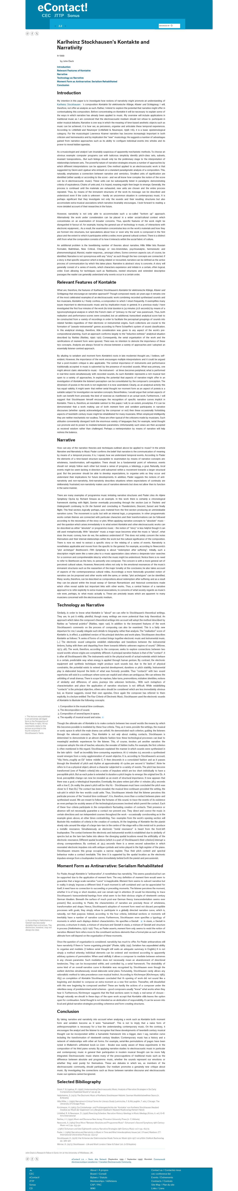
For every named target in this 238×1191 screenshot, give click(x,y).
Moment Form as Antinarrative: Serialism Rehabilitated (87, 81)
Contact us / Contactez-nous (166, 1170)
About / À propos (99, 1170)
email (27, 34)
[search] (165, 26)
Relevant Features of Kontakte (74, 70)
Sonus (73, 16)
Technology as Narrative (70, 78)
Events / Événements (162, 1177)
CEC (46, 16)
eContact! (34, 1177)
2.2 (60, 26)
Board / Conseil (98, 1174)
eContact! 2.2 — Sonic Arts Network (89, 1159)
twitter (37, 34)
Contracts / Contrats (161, 1181)
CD (31, 1188)
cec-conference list (161, 1174)
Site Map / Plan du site (162, 1185)
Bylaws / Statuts (98, 1177)
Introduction (64, 67)
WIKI (92, 1188)
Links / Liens (157, 1188)
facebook (32, 34)
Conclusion (63, 85)
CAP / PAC (96, 1185)
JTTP (59, 16)
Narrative (62, 74)
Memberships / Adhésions (103, 1181)
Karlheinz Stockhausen (68, 104)
